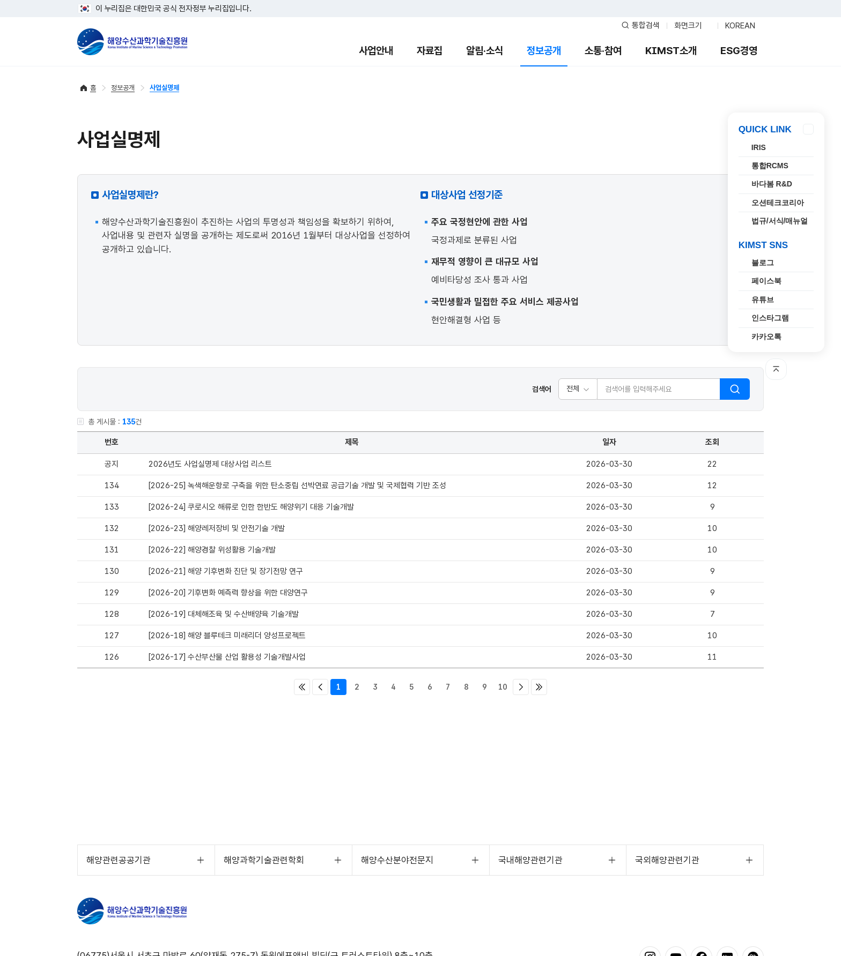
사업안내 (376, 50)
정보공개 (544, 50)
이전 (320, 687)
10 (502, 687)
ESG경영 (738, 50)
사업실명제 (164, 88)
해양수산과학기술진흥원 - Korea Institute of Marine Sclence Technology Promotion (132, 42)
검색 (735, 389)
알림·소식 (484, 50)
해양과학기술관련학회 (264, 860)
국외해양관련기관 (667, 860)
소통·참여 (603, 50)
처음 (302, 687)
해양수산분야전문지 (397, 860)
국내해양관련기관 (530, 860)
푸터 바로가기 (421, 0)
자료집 (429, 50)
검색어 (541, 389)
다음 (521, 687)
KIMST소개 (671, 50)
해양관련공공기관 (118, 860)
